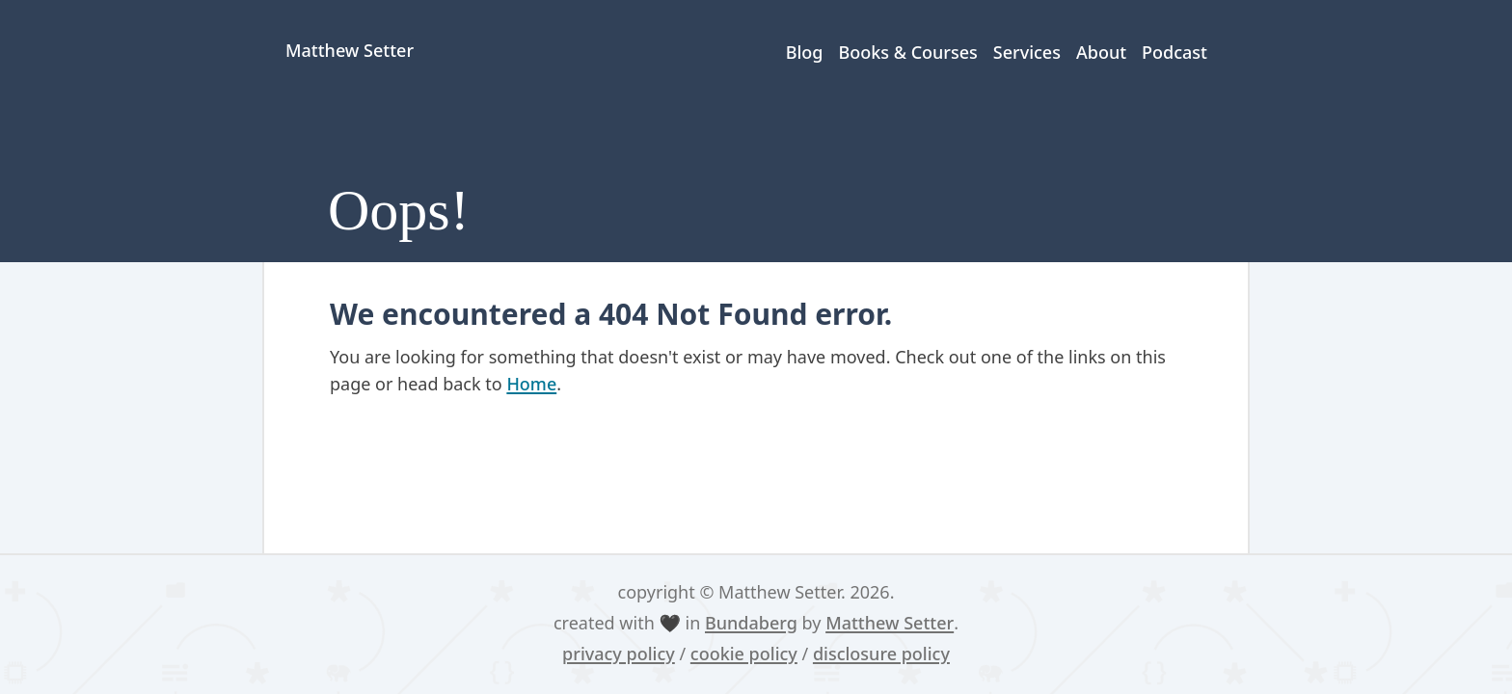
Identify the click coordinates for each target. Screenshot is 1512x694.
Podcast (1174, 52)
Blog (805, 52)
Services (1027, 52)
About (1101, 52)
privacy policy (618, 653)
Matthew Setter (889, 622)
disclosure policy (881, 653)
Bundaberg (751, 622)
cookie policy (743, 653)
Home (531, 383)
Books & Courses (907, 52)
